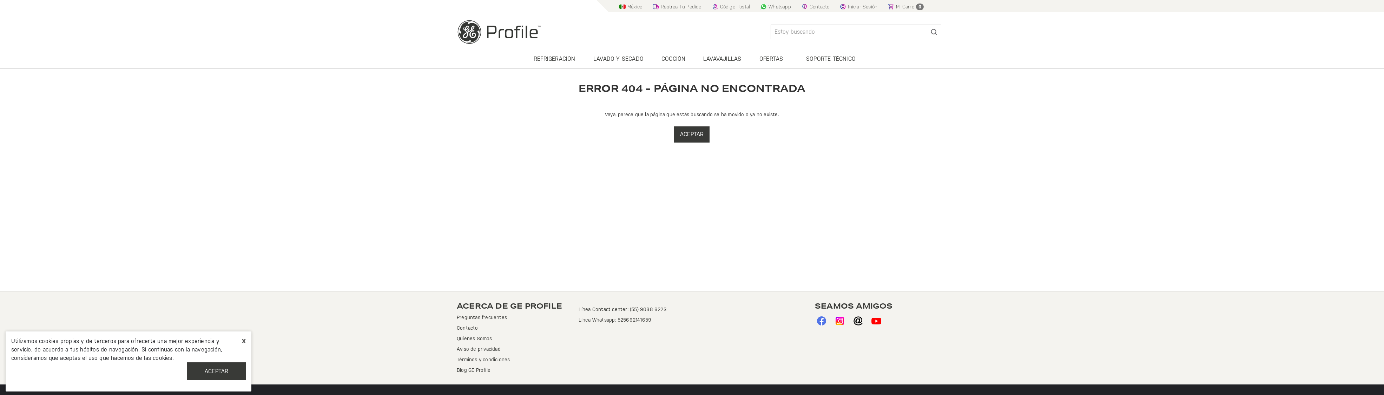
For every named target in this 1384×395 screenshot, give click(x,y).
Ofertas (771, 58)
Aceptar (216, 371)
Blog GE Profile (473, 370)
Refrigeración (554, 58)
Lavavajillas (722, 58)
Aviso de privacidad (479, 349)
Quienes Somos (474, 338)
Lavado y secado (618, 58)
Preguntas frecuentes (482, 317)
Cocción (673, 58)
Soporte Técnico (831, 58)
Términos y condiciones (483, 359)
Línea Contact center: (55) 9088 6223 (622, 309)
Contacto (467, 328)
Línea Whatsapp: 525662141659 (615, 320)
